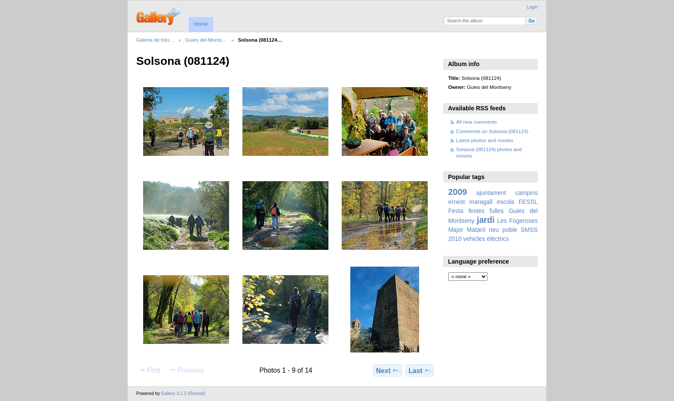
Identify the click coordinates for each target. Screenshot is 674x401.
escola (506, 201)
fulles (497, 210)
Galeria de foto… (155, 40)
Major (455, 229)
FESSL (528, 201)
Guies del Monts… (206, 40)
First (149, 370)
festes (476, 210)
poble (509, 229)
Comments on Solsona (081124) (492, 131)
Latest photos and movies (484, 140)
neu (494, 229)
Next (387, 370)
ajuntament (491, 192)
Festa (455, 210)
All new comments (476, 122)
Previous (186, 370)
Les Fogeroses (517, 220)
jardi (485, 220)
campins (526, 192)
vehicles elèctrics (486, 238)
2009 (457, 192)
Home (200, 24)
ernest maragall (470, 201)
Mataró (476, 229)
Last (420, 370)
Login (532, 7)
